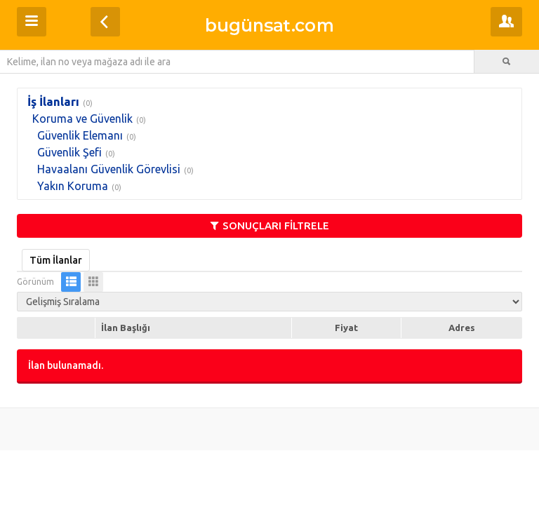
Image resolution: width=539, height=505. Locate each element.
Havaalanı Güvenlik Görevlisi (108, 169)
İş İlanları (53, 101)
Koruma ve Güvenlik (82, 118)
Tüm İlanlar (55, 260)
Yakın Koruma (72, 186)
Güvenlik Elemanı (80, 135)
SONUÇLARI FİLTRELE (270, 225)
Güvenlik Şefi (69, 152)
